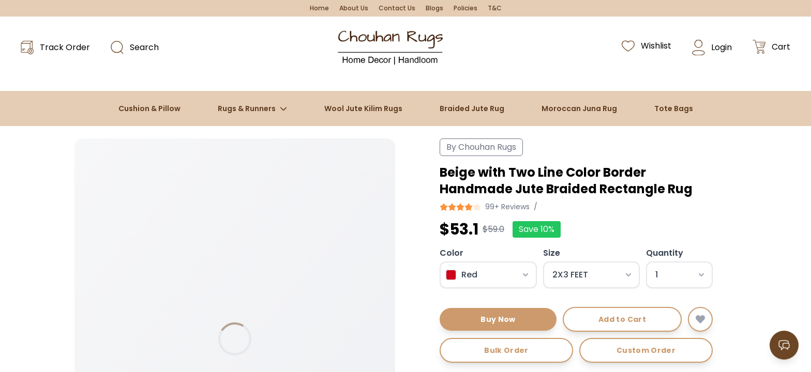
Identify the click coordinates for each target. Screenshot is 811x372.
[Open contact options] (784, 345)
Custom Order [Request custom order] (646, 350)
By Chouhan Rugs (481, 147)
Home (319, 8)
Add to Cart (622, 319)
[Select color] (488, 274)
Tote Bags (673, 108)
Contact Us (397, 8)
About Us (353, 8)
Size (551, 253)
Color (451, 253)
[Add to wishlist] (700, 319)
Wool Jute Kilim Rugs (363, 108)
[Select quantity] (679, 274)
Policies (465, 8)
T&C (495, 8)
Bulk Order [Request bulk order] (506, 350)
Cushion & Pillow (149, 108)
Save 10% (536, 229)
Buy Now (497, 319)
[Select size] (591, 274)
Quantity (664, 253)
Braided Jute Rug (472, 108)
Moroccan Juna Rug (579, 108)
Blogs (434, 8)
